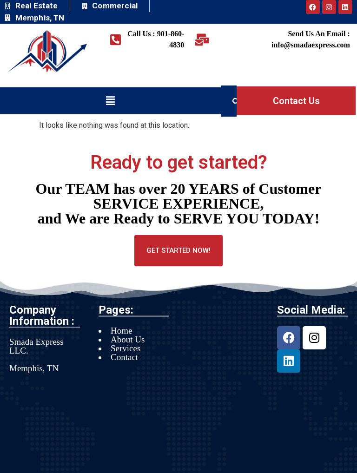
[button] (110, 101)
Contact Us (296, 100)
